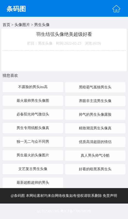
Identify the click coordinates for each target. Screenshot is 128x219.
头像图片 (22, 25)
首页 (6, 25)
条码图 (16, 8)
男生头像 (42, 25)
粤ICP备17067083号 (75, 211)
